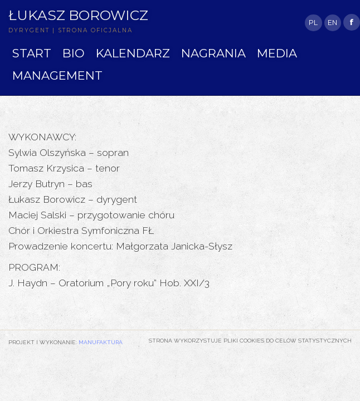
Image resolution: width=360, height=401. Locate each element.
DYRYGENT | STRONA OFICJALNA (70, 30)
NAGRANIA (213, 53)
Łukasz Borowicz (78, 15)
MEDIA (277, 53)
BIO (73, 53)
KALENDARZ (133, 53)
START (31, 53)
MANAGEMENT (57, 75)
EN (332, 22)
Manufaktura (101, 342)
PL (313, 22)
